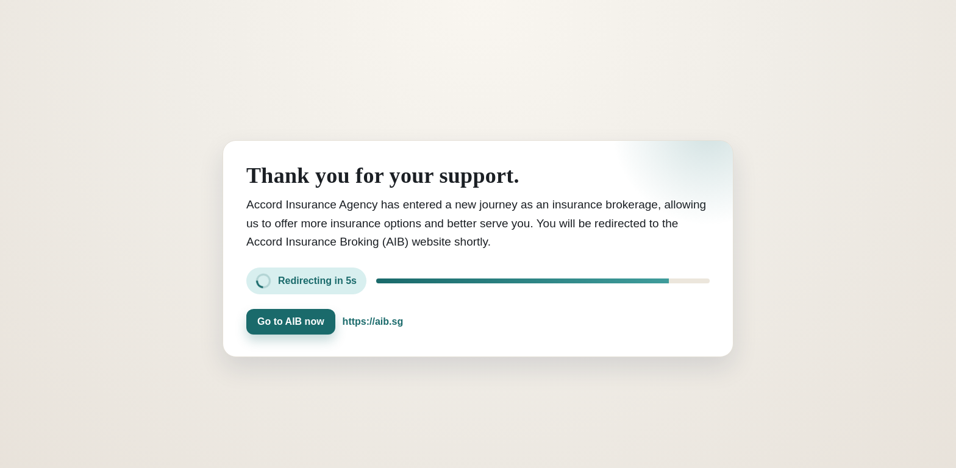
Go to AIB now (290, 321)
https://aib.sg (373, 321)
